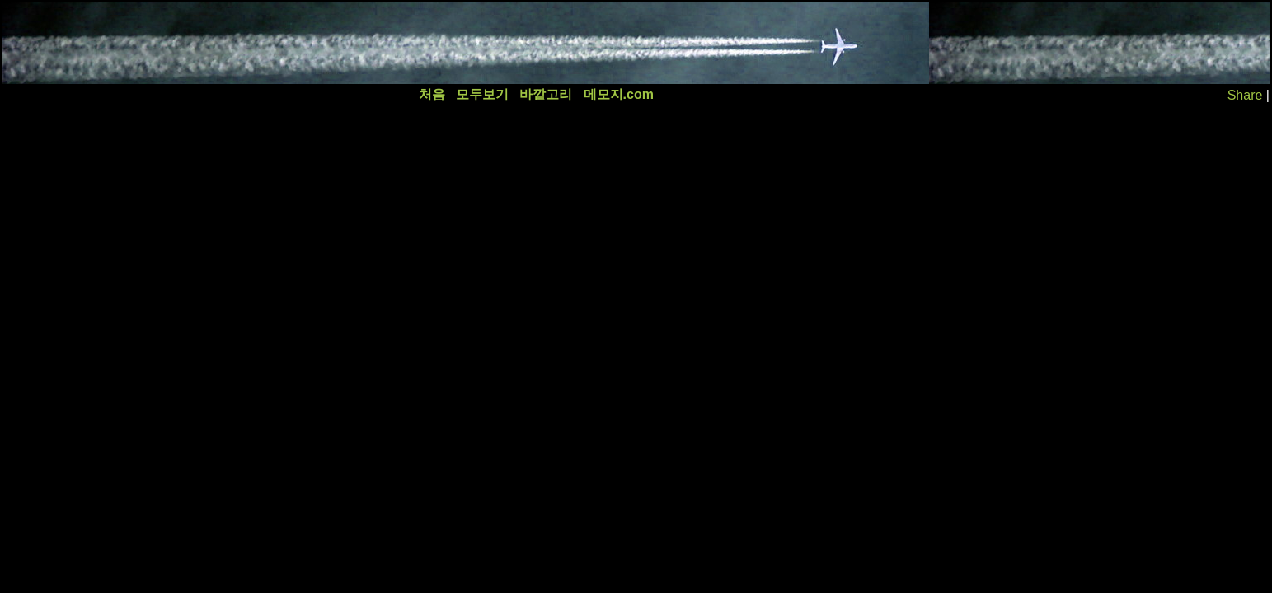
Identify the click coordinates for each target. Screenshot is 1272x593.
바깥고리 (545, 94)
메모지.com (619, 94)
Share (1245, 95)
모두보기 (482, 94)
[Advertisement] (302, 43)
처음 (432, 94)
